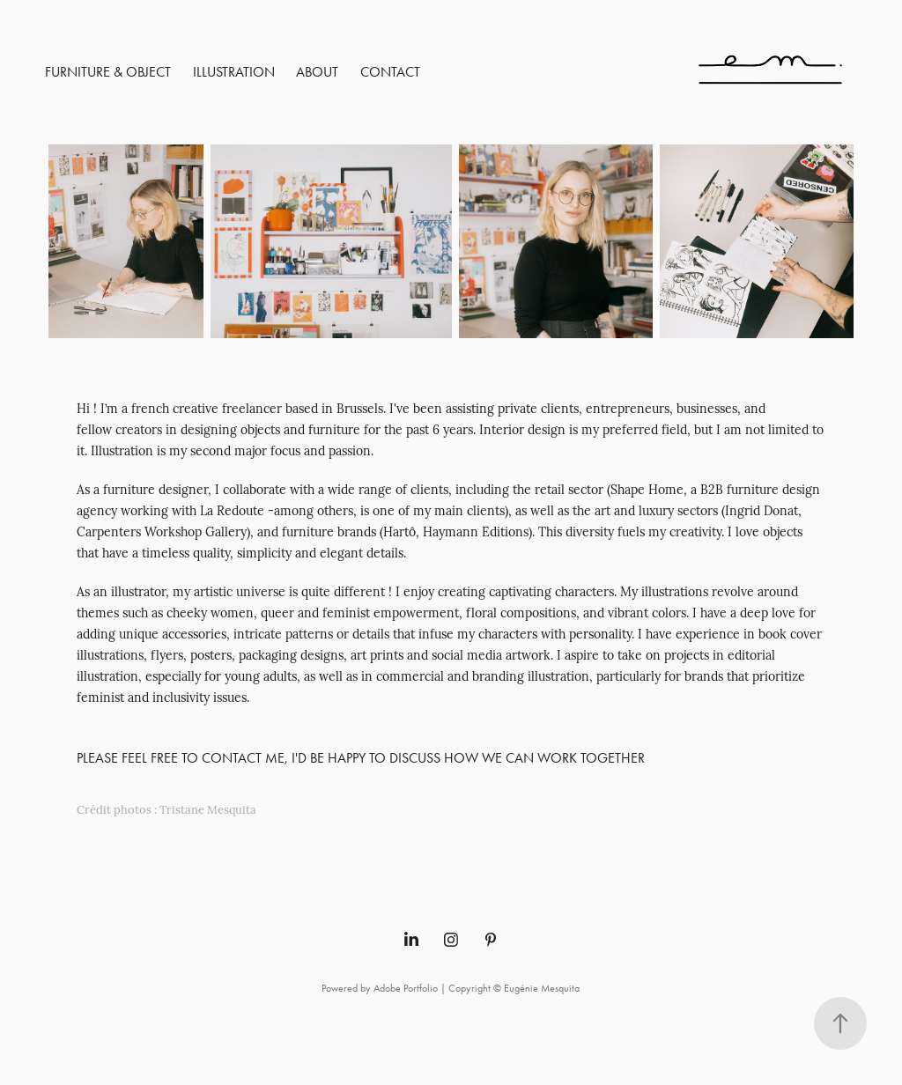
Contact (390, 71)
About (317, 71)
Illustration (234, 71)
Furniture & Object (108, 71)
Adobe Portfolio (405, 988)
